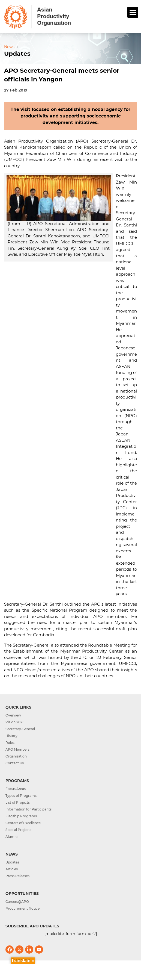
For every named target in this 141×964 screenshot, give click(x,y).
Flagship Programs (21, 816)
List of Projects (17, 802)
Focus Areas (15, 789)
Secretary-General (20, 729)
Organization (16, 756)
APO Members (17, 749)
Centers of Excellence (23, 823)
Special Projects (18, 830)
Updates (12, 862)
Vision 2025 (14, 722)
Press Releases (17, 876)
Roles (9, 743)
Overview (13, 715)
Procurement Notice (22, 908)
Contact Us (14, 763)
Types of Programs (21, 796)
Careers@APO (17, 902)
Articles (11, 869)
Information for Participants (28, 809)
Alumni (11, 837)
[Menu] (132, 12)
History (11, 736)
